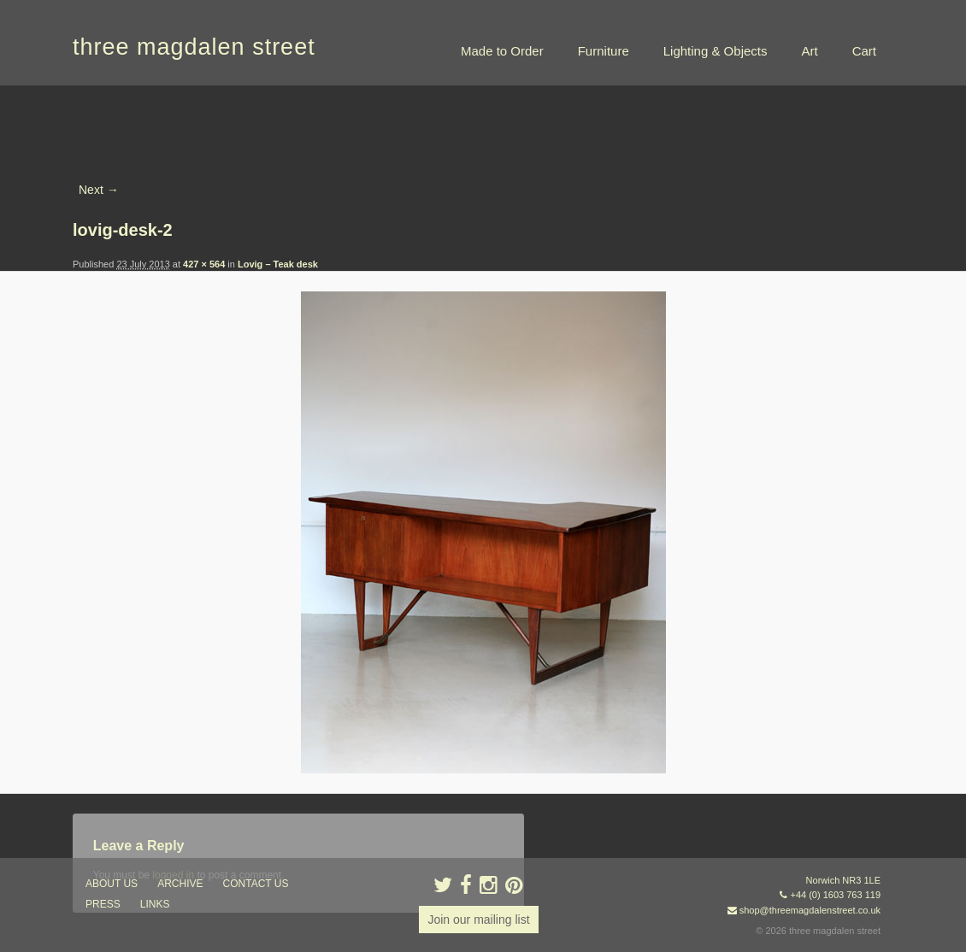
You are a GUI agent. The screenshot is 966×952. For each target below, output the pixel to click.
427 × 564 (204, 264)
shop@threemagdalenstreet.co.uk (810, 910)
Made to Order (502, 51)
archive (180, 884)
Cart (864, 51)
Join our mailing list (478, 919)
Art (809, 51)
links (155, 904)
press (103, 904)
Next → (99, 190)
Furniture (603, 51)
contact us (256, 884)
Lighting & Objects (715, 51)
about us (111, 884)
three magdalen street (194, 47)
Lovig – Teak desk (278, 264)
